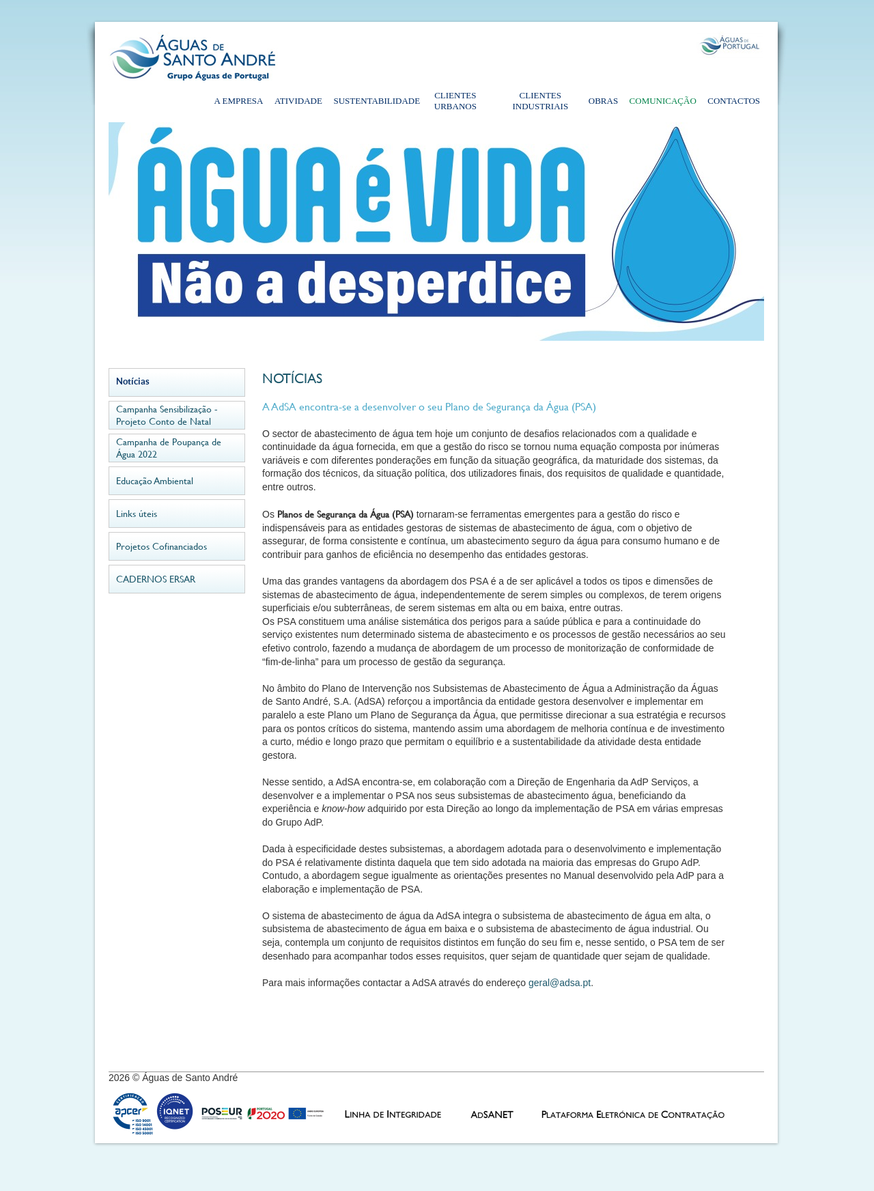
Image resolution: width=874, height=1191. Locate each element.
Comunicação (663, 101)
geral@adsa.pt (559, 982)
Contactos (733, 101)
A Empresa (239, 101)
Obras (603, 101)
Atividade (298, 101)
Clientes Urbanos (455, 100)
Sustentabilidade (372, 101)
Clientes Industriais (541, 100)
